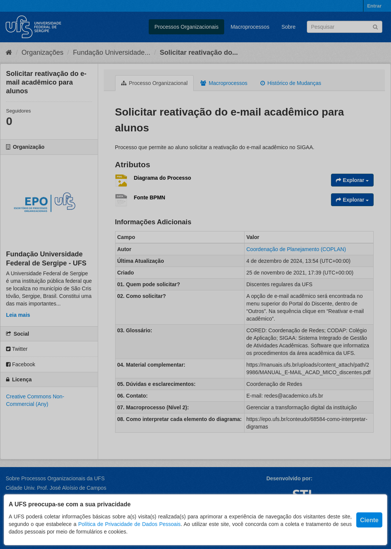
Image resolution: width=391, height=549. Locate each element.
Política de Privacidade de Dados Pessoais (129, 524)
